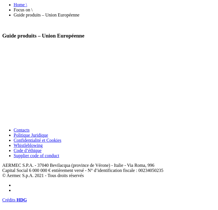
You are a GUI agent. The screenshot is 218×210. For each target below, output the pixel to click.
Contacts (22, 130)
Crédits (14, 199)
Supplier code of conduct (36, 155)
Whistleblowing (28, 145)
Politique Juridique (31, 135)
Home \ (20, 4)
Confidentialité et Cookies (37, 140)
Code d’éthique (27, 150)
